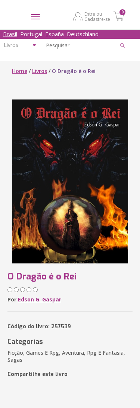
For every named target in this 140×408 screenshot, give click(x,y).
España (54, 34)
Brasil (10, 34)
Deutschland (83, 34)
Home (19, 71)
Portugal (31, 34)
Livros (39, 71)
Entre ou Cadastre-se (97, 16)
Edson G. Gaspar (39, 299)
